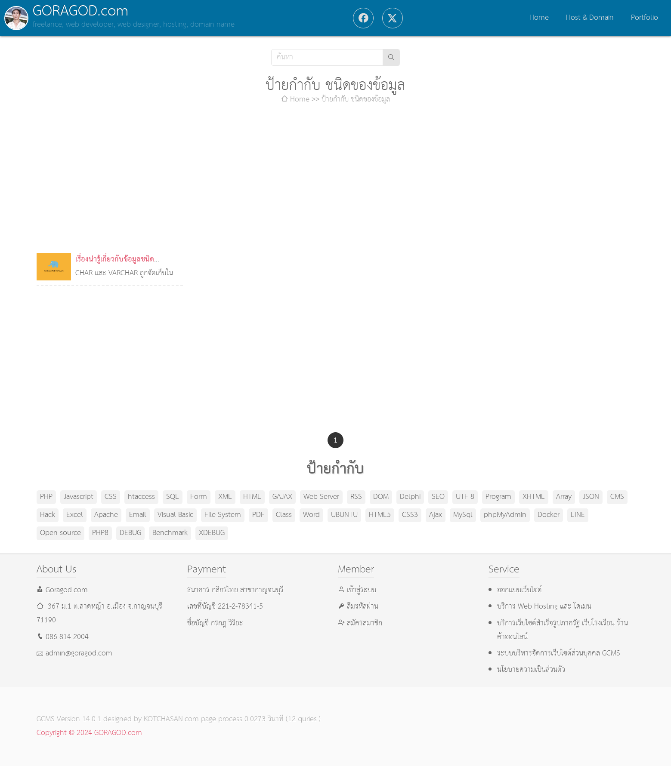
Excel (74, 515)
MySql (463, 515)
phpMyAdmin (505, 515)
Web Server (321, 497)
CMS (617, 497)
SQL (172, 497)
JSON (591, 497)
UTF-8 (465, 497)
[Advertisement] (335, 180)
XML (225, 497)
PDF (258, 515)
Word (311, 515)
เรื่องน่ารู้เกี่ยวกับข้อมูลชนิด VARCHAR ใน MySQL (114, 266)
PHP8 (100, 533)
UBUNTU (344, 515)
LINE (578, 515)
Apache (106, 515)
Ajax (435, 515)
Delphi (410, 497)
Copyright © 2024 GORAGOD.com (89, 733)
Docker (549, 515)
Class (284, 515)
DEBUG (130, 533)
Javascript (78, 497)
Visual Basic (175, 515)
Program (498, 497)
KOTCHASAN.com (171, 719)
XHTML (534, 497)
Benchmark (170, 533)
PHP (46, 497)
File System (222, 515)
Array (564, 497)
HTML (252, 497)
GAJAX (282, 497)
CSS (111, 497)
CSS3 (410, 515)
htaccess (141, 497)
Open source (60, 533)
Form (198, 497)
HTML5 (380, 515)
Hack (47, 515)
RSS (356, 497)
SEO (438, 497)
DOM (381, 497)
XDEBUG (212, 533)
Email (137, 515)
